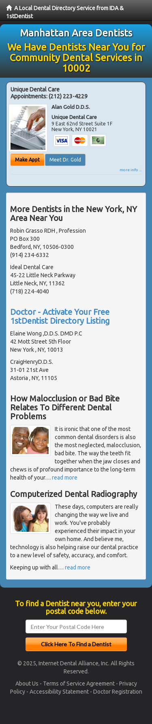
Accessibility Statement (59, 691)
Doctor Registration (117, 691)
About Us (27, 683)
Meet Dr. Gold (65, 159)
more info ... (130, 170)
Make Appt (27, 159)
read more (64, 477)
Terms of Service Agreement (79, 683)
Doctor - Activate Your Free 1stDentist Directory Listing (60, 316)
